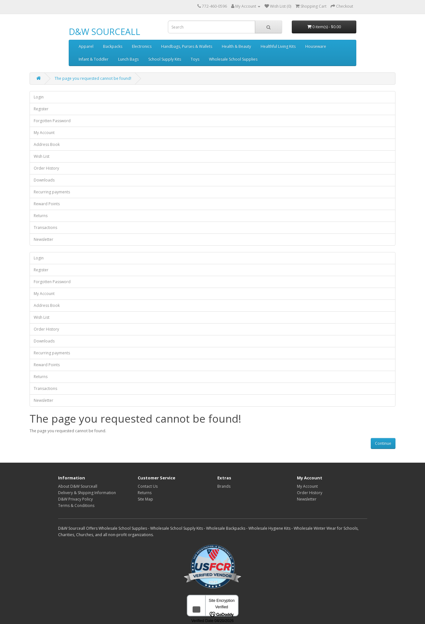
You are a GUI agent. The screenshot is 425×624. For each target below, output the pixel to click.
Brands (223, 486)
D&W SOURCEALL (104, 32)
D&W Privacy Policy (75, 499)
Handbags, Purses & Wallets (186, 46)
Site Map (145, 499)
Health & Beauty (236, 46)
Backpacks (112, 46)
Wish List (41, 156)
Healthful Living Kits (278, 46)
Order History (46, 168)
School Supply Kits (164, 59)
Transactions (45, 227)
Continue (383, 443)
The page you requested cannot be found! (93, 78)
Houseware (315, 46)
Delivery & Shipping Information (87, 492)
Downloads (44, 180)
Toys (195, 59)
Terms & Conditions (76, 505)
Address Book (47, 144)
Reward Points (47, 204)
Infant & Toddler (93, 59)
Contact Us (148, 486)
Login (39, 97)
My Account (44, 132)
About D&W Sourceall (77, 486)
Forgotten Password (52, 120)
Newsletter (43, 239)
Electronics (142, 46)
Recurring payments (52, 192)
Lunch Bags (128, 59)
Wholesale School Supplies (233, 59)
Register (41, 109)
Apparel (86, 46)
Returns (41, 215)
